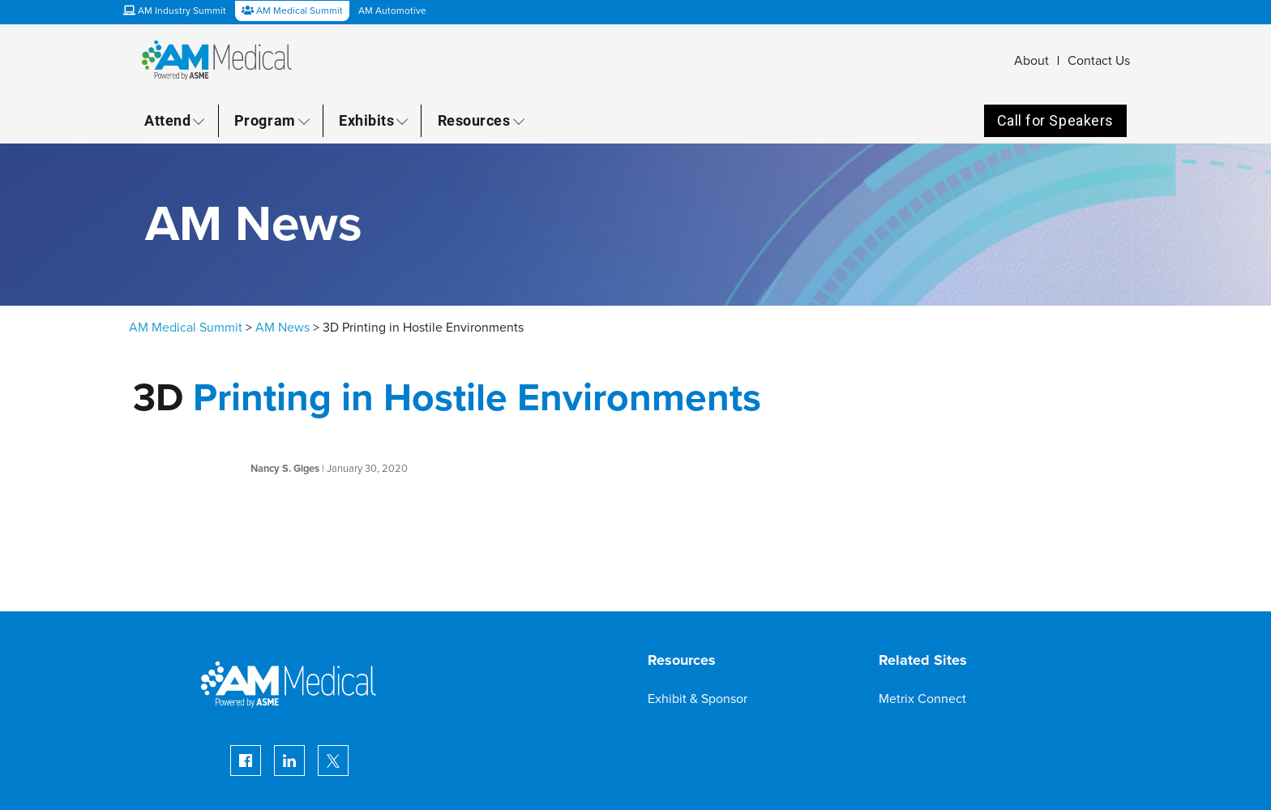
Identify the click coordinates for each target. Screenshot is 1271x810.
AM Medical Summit (185, 327)
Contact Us (1099, 61)
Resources (474, 120)
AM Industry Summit (174, 10)
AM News (282, 327)
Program (265, 120)
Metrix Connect (922, 699)
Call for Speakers (1055, 120)
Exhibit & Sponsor (697, 699)
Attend (167, 120)
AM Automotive (392, 10)
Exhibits (366, 120)
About (1031, 61)
